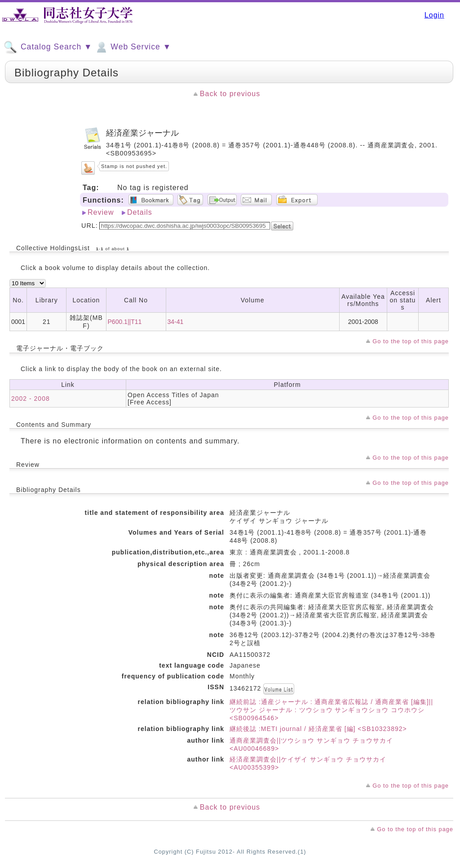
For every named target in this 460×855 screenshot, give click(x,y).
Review (101, 212)
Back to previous (230, 93)
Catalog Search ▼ (48, 47)
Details (139, 212)
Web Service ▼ (132, 47)
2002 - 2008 (30, 398)
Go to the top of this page (410, 341)
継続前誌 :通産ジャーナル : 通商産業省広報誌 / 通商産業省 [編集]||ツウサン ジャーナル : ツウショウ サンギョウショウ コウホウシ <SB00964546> (331, 710)
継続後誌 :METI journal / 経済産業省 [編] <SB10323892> (318, 728)
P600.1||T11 (125, 321)
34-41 (176, 321)
